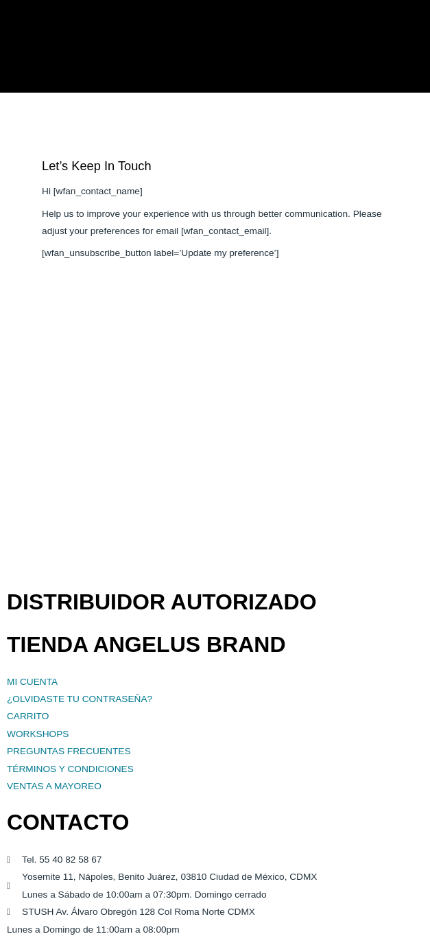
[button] (414, 46)
